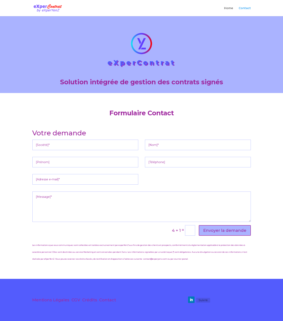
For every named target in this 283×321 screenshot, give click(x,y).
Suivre (203, 300)
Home (228, 8)
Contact (245, 8)
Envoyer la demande (224, 230)
